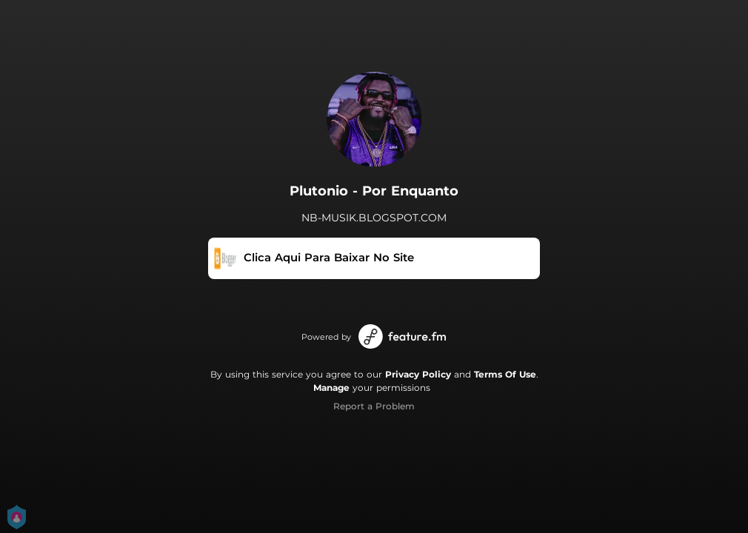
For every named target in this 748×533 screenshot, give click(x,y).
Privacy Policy (418, 374)
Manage (331, 387)
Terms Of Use (505, 374)
